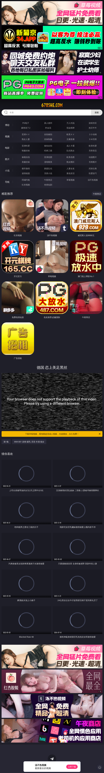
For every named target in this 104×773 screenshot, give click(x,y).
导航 (7, 181)
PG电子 (25, 123)
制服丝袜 (26, 150)
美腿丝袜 (26, 162)
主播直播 (71, 139)
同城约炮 (26, 179)
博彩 (7, 125)
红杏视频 (26, 184)
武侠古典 (93, 168)
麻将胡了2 (25, 127)
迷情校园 (26, 173)
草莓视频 (71, 179)
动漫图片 (93, 157)
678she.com (52, 105)
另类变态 (93, 150)
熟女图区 (71, 162)
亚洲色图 (48, 157)
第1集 (6, 441)
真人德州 (48, 123)
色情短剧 (48, 184)
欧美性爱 (93, 145)
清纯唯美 (48, 162)
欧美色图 (71, 157)
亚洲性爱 (26, 145)
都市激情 (26, 168)
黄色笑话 (71, 173)
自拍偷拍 (48, 134)
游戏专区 (93, 123)
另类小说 (48, 173)
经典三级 (48, 150)
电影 (7, 147)
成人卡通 (71, 145)
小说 (7, 170)
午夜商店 (48, 179)
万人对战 (71, 123)
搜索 (97, 112)
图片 (7, 159)
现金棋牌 (71, 127)
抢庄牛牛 (93, 127)
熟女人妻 (26, 139)
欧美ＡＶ (71, 134)
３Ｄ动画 (93, 134)
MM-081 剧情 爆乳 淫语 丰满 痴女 (29, 441)
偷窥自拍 (26, 157)
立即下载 (72, 766)
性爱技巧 (93, 173)
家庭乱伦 (48, 168)
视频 (7, 136)
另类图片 (93, 162)
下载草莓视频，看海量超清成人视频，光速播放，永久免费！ (63, 434)
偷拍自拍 (48, 145)
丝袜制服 (48, 139)
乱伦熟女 (71, 150)
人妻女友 (71, 168)
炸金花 (48, 127)
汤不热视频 (93, 179)
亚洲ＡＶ (26, 134)
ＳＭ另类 (93, 139)
